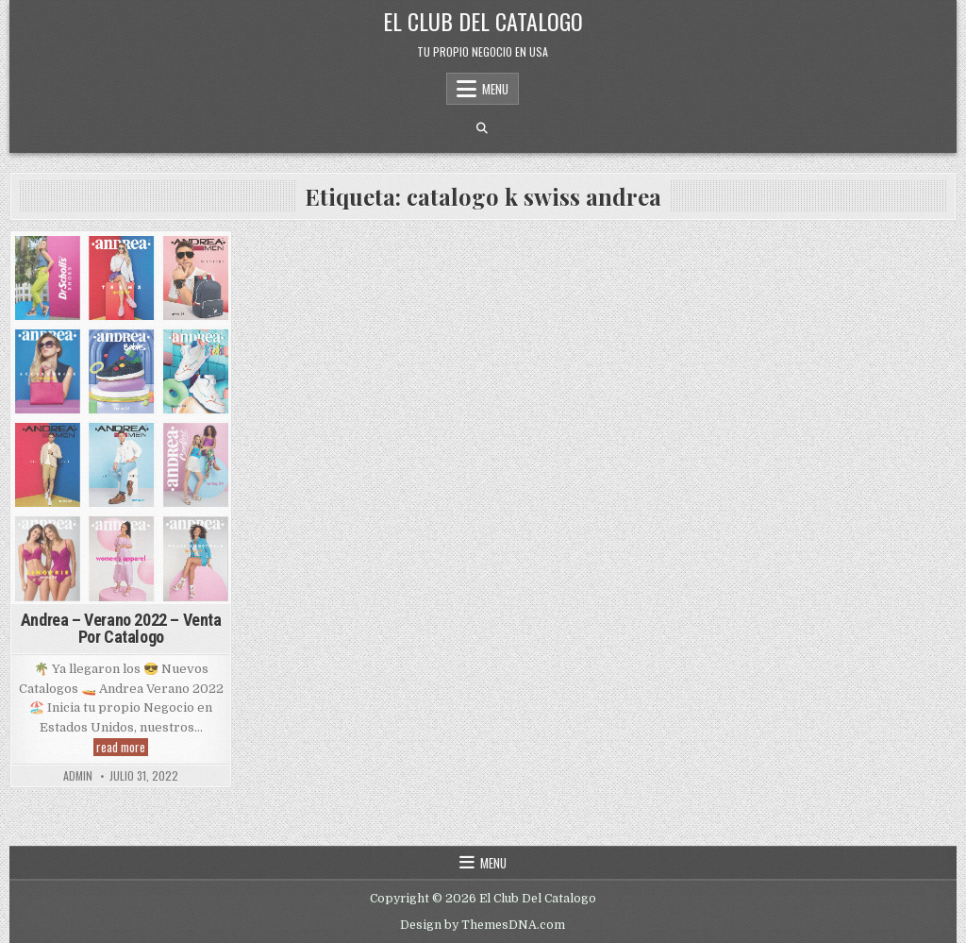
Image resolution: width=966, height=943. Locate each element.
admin (77, 776)
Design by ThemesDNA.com (482, 925)
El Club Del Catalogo (483, 21)
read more (122, 747)
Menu (495, 88)
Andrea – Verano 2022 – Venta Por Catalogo (121, 628)
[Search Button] (482, 128)
